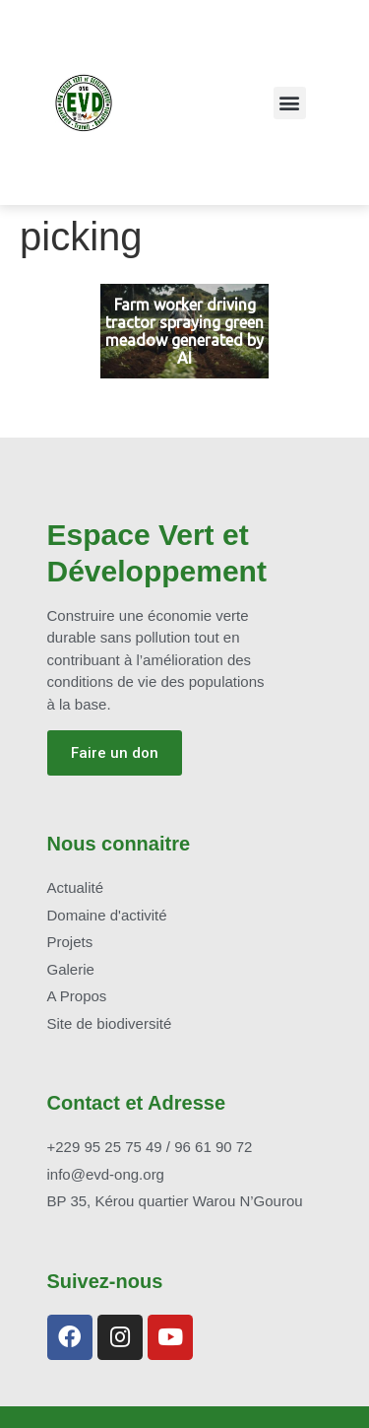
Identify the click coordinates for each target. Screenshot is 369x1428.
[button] (290, 103)
